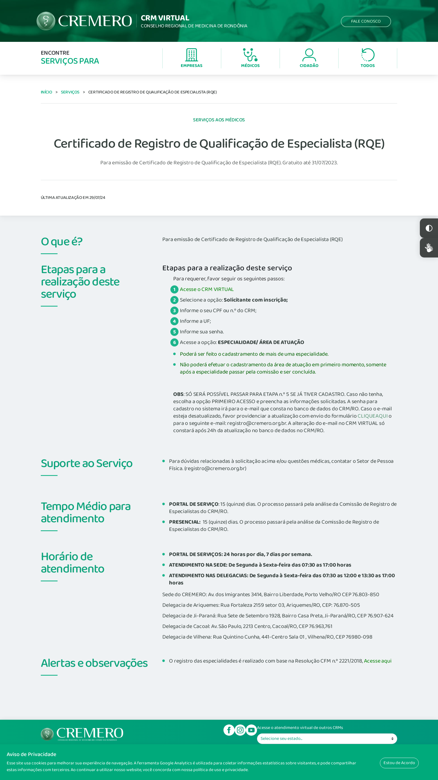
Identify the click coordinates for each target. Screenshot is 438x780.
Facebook (229, 730)
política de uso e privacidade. (220, 769)
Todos (368, 58)
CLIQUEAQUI (372, 415)
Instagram (240, 730)
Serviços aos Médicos (219, 119)
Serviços (70, 92)
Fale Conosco (366, 21)
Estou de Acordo (399, 762)
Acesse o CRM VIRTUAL (207, 289)
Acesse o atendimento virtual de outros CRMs (300, 727)
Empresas (192, 58)
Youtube (251, 730)
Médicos (250, 58)
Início (46, 92)
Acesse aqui (378, 660)
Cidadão (309, 58)
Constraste (429, 228)
